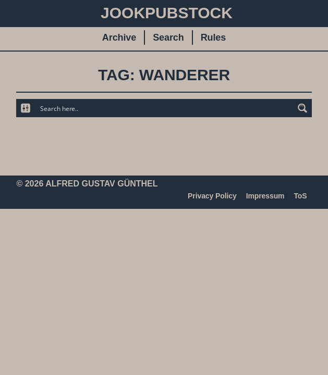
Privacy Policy (212, 196)
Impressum (265, 196)
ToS (300, 196)
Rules (213, 37)
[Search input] (164, 108)
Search (168, 37)
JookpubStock (167, 12)
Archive (119, 37)
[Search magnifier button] (303, 108)
